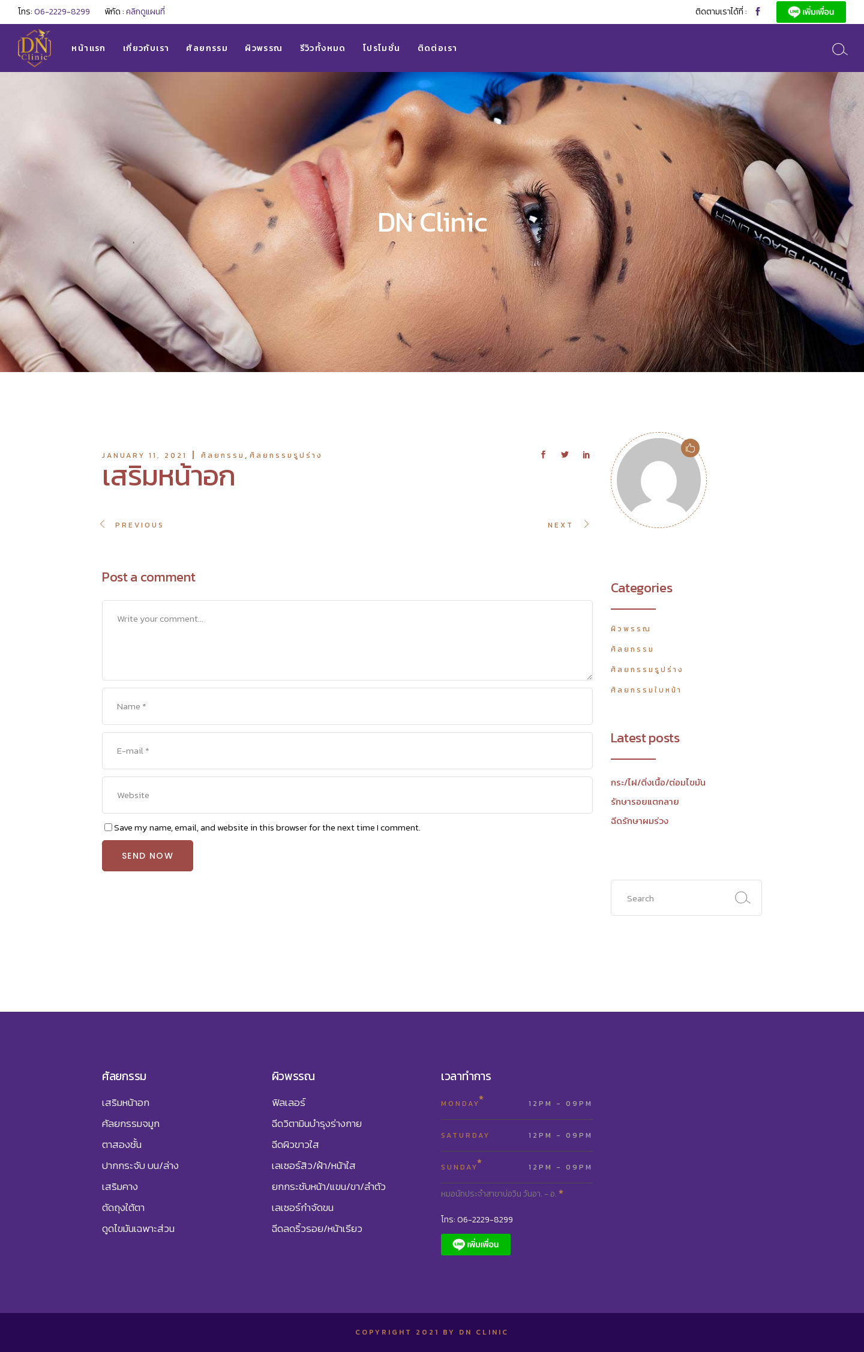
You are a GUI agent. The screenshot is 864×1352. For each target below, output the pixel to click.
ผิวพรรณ (631, 628)
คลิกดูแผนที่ (145, 11)
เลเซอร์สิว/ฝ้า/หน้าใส (314, 1165)
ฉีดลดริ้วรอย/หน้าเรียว (317, 1228)
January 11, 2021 (144, 455)
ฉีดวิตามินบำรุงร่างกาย (317, 1123)
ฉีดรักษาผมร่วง (639, 821)
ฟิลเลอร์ (288, 1102)
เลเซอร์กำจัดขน (303, 1207)
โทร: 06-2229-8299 (477, 1219)
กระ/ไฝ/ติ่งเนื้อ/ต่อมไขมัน (658, 782)
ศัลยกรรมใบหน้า (646, 690)
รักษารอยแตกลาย (645, 801)
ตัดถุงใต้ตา (123, 1207)
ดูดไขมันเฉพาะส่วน (138, 1228)
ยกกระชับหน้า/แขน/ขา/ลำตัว (329, 1186)
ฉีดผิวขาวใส (295, 1144)
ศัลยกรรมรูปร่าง (286, 455)
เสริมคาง (120, 1186)
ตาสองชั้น (122, 1144)
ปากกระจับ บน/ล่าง (140, 1165)
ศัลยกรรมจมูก (131, 1123)
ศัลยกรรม (223, 455)
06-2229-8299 (62, 11)
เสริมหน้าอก (125, 1102)
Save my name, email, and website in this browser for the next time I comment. (267, 827)
